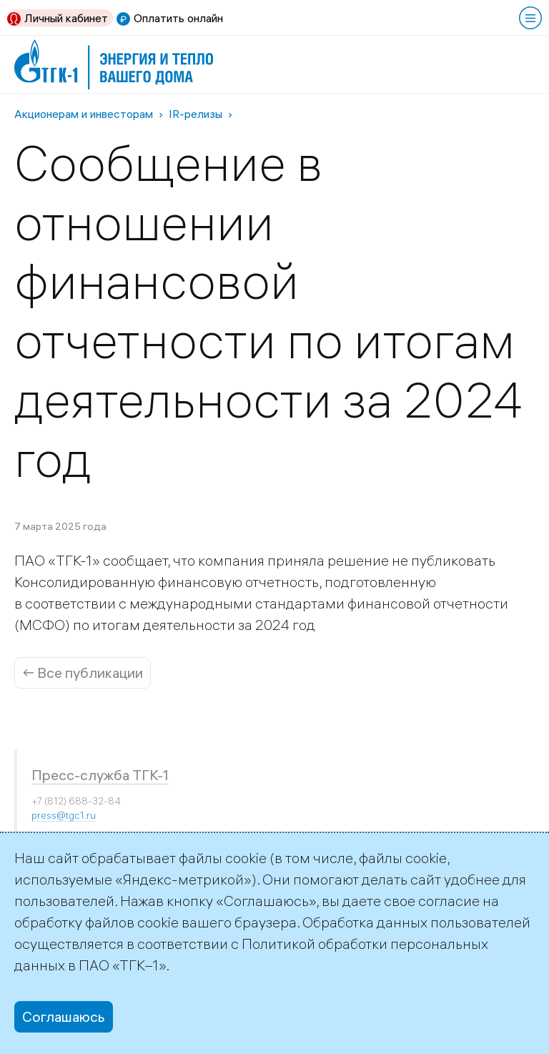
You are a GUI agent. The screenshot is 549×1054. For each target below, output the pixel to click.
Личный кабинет (66, 18)
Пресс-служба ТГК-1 (100, 775)
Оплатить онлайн (178, 18)
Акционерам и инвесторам (83, 114)
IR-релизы (195, 114)
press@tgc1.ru (63, 815)
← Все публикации (82, 672)
